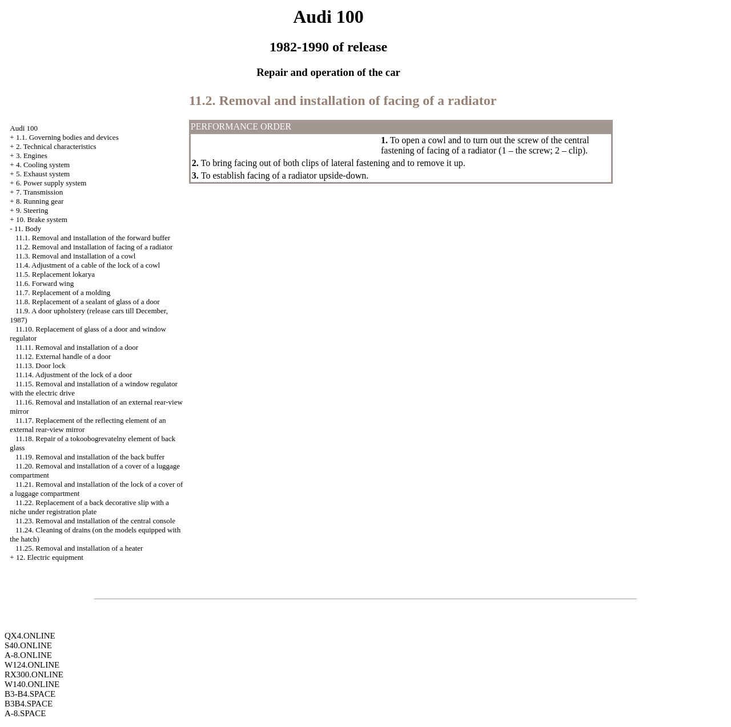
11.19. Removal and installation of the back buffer (89, 457)
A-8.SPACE (25, 713)
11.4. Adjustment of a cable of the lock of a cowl (87, 265)
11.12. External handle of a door (63, 356)
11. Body (27, 228)
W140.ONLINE (32, 684)
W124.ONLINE (32, 664)
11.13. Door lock (40, 365)
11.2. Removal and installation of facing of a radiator (93, 247)
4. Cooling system (43, 164)
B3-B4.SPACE (30, 693)
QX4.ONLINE (30, 635)
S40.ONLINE (28, 645)
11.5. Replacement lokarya (55, 274)
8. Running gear (39, 201)
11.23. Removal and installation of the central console (95, 520)
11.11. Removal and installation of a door (76, 347)
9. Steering (32, 210)
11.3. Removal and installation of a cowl (75, 256)
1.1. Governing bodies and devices (67, 137)
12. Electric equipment (49, 557)
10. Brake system (41, 219)
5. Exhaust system (43, 173)
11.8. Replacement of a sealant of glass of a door (87, 301)
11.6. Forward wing (44, 283)
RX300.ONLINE (34, 674)
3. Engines (31, 155)
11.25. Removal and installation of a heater (79, 548)
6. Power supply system (51, 183)
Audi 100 (24, 128)
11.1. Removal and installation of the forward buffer (92, 237)
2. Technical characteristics (56, 146)
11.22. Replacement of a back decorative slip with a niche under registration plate (89, 507)
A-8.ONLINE (28, 655)
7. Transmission (39, 192)
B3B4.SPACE (29, 703)
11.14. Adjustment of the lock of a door (73, 374)
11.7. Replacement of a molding (62, 292)
